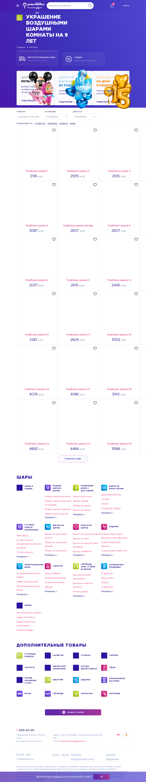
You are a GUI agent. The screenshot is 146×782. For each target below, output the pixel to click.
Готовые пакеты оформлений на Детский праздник (29, 544)
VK (118, 735)
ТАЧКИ (104, 504)
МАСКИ (27, 694)
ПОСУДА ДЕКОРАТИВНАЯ (88, 668)
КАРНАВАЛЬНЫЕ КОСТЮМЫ (117, 680)
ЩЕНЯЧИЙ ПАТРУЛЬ (111, 495)
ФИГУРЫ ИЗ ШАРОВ (58, 527)
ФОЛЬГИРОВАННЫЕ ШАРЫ (32, 566)
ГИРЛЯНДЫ (58, 694)
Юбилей (48, 587)
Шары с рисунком (82, 510)
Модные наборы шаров (57, 488)
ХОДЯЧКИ (113, 527)
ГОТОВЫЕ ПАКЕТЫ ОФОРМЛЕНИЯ (31, 527)
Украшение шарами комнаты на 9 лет (38, 51)
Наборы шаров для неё (56, 514)
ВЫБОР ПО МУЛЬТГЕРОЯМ (116, 488)
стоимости (40, 123)
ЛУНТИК (105, 499)
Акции (65, 754)
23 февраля (107, 573)
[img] (18, 5)
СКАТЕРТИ (29, 668)
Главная (21, 47)
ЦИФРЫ (28, 606)
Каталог (33, 47)
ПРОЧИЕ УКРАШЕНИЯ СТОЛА (30, 680)
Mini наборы (23, 535)
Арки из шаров (80, 591)
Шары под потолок (82, 496)
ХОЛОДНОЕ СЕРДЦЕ (111, 508)
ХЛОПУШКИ (114, 694)
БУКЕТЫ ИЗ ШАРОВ (86, 527)
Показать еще (73, 459)
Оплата (56, 754)
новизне (64, 123)
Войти (126, 5)
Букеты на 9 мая (81, 538)
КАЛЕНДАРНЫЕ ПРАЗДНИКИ (116, 566)
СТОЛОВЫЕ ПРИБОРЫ (30, 656)
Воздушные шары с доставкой (87, 488)
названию (52, 123)
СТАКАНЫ (85, 656)
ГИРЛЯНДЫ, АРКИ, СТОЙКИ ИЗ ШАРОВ (88, 566)
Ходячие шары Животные (114, 550)
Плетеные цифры (25, 630)
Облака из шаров (81, 505)
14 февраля (107, 587)
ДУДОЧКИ (85, 680)
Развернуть (50, 517)
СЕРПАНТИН (87, 694)
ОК (101, 776)
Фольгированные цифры (29, 612)
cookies (57, 776)
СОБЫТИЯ (58, 566)
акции (73, 123)
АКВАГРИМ (58, 680)
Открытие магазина (54, 582)
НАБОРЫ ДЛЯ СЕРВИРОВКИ (59, 668)
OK (126, 735)
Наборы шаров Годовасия (58, 509)
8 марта (105, 582)
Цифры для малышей (27, 581)
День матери (107, 578)
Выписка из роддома (55, 578)
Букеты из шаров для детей (87, 534)
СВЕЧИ (112, 668)
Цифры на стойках (26, 617)
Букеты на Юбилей (82, 551)
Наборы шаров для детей (57, 496)
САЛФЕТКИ (58, 656)
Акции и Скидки (28, 488)
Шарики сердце (80, 501)
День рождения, (53, 573)
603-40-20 (26, 730)
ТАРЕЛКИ (113, 656)
